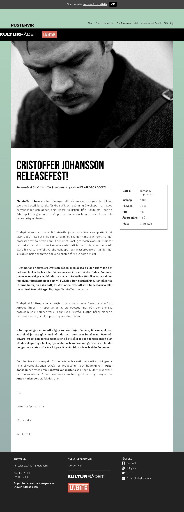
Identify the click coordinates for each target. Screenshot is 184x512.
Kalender (109, 23)
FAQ (166, 23)
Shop (90, 23)
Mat (136, 23)
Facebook (129, 463)
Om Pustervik (124, 23)
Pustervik (40, 22)
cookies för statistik (95, 4)
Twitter (127, 473)
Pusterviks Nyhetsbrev (136, 478)
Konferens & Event (151, 23)
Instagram (129, 468)
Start (98, 23)
